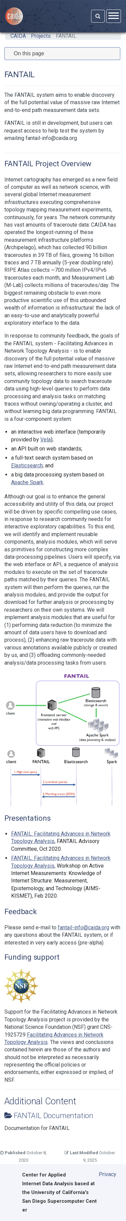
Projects (41, 36)
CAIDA (18, 36)
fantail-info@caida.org (83, 927)
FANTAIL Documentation (53, 1115)
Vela (45, 439)
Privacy (107, 1174)
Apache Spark (27, 482)
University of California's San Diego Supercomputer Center (59, 1201)
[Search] (98, 16)
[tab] (62, 53)
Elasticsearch (27, 465)
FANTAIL (66, 36)
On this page (29, 53)
